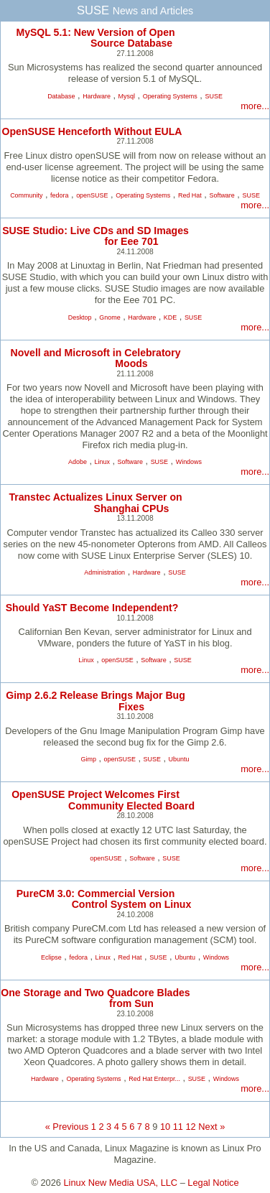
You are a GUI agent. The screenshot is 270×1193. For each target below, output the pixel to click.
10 (165, 1126)
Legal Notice (212, 1182)
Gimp (88, 759)
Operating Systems (170, 96)
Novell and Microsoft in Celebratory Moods (95, 358)
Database (61, 96)
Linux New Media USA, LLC (121, 1182)
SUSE (213, 96)
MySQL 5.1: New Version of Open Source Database (95, 38)
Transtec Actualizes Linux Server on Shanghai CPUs (95, 502)
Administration (104, 572)
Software (221, 195)
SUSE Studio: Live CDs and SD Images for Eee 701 (95, 236)
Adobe (77, 461)
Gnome (109, 317)
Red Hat (190, 195)
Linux (102, 461)
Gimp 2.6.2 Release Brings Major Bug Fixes (95, 701)
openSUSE (92, 195)
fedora (59, 195)
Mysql (126, 96)
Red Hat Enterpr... (154, 1078)
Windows (189, 461)
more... (255, 106)
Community (26, 195)
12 (191, 1126)
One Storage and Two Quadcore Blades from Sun (95, 998)
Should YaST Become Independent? (92, 607)
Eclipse (51, 957)
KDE (170, 317)
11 (178, 1126)
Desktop (80, 317)
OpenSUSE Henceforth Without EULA (92, 131)
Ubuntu (179, 759)
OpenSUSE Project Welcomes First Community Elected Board (103, 800)
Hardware (97, 96)
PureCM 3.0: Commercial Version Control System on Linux (104, 899)
